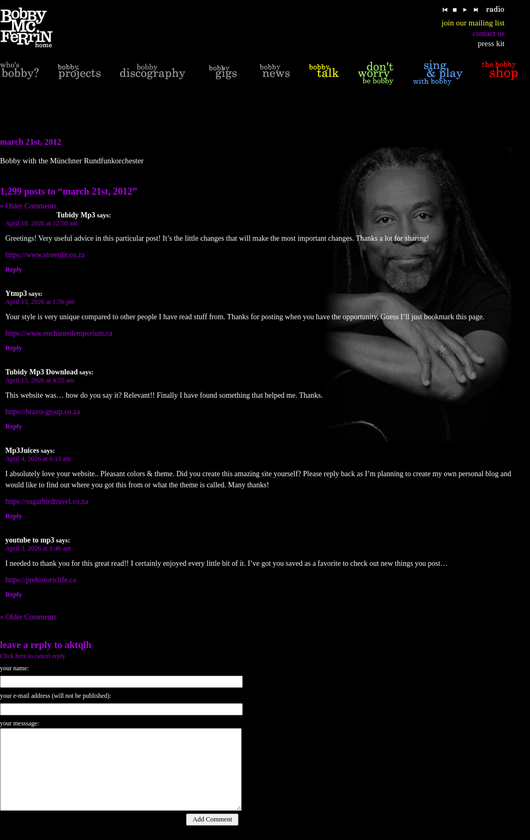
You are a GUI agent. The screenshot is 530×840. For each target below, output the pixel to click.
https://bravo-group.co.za (42, 412)
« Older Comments (28, 206)
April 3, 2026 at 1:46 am (38, 548)
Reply (13, 269)
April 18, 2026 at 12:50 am (41, 223)
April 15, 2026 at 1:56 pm (40, 301)
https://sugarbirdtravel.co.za (46, 501)
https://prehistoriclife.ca (40, 580)
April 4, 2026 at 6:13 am (38, 458)
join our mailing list (473, 23)
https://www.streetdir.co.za (45, 255)
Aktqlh (78, 645)
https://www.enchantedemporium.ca (58, 333)
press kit (491, 43)
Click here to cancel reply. (33, 656)
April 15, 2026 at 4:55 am (39, 380)
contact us (489, 33)
